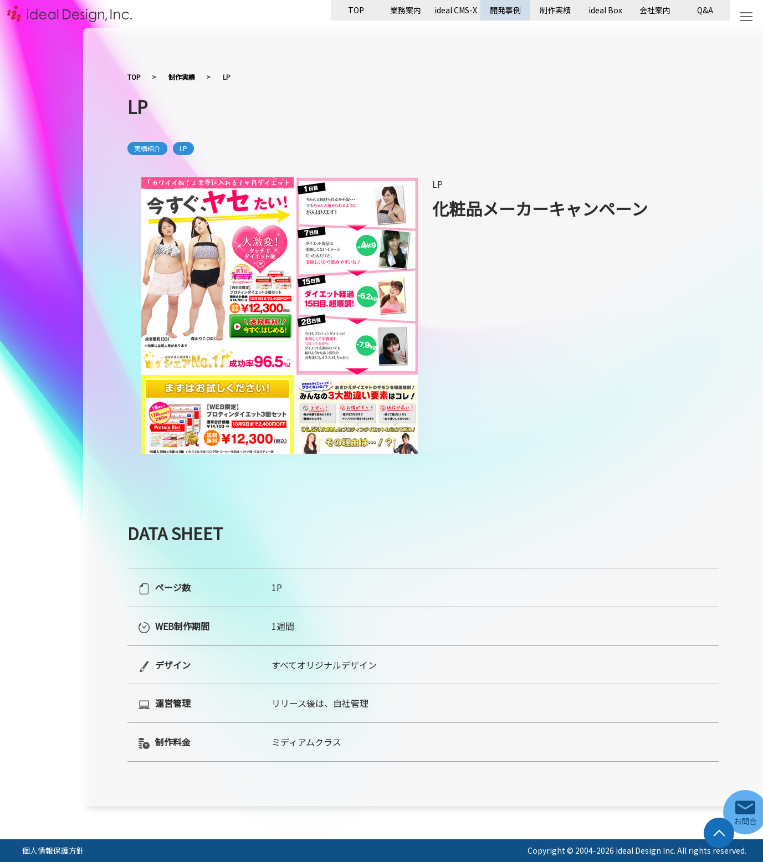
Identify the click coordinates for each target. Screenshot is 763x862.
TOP (356, 10)
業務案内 (405, 10)
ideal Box (605, 10)
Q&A (705, 10)
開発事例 (505, 10)
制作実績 (555, 10)
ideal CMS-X (455, 10)
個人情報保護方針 (53, 850)
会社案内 (654, 10)
